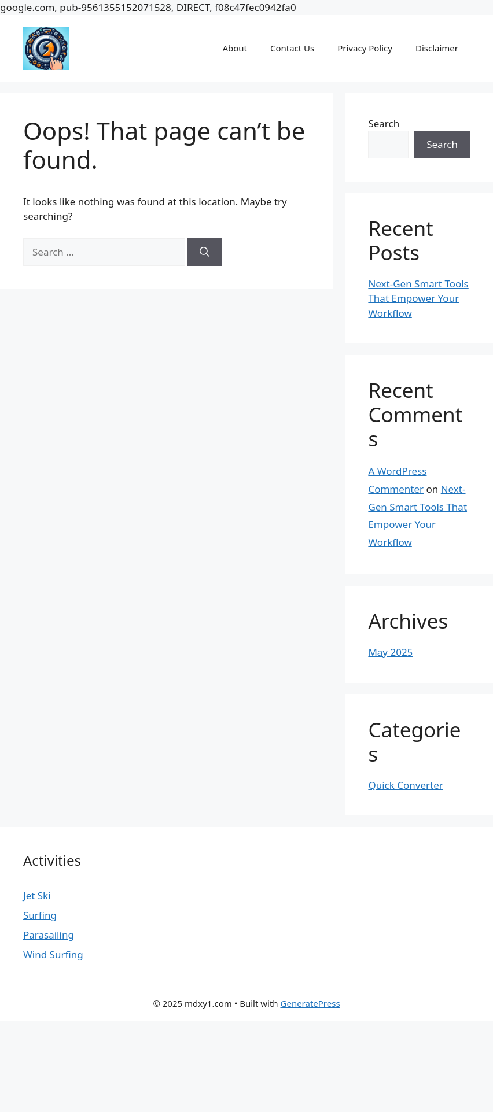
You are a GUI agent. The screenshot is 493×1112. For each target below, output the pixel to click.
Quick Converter (405, 785)
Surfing (40, 915)
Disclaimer (436, 48)
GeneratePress (310, 1003)
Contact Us (292, 48)
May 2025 (390, 652)
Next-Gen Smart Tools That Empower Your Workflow (418, 298)
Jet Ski (37, 895)
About (234, 48)
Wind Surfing (53, 954)
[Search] (204, 252)
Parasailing (48, 934)
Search (383, 123)
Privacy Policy (364, 48)
